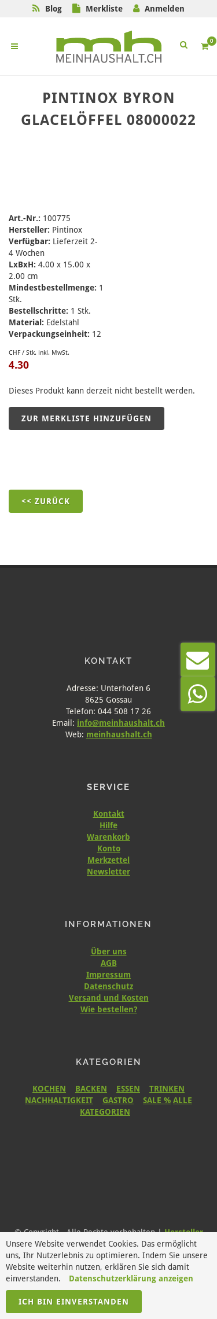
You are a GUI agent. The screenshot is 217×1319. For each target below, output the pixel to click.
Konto (108, 848)
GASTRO (118, 1100)
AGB (109, 963)
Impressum (108, 974)
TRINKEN (167, 1088)
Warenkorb (108, 837)
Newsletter (108, 871)
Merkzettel (108, 860)
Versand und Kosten (109, 997)
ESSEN (128, 1088)
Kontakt (108, 813)
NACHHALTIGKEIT (59, 1100)
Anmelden (165, 8)
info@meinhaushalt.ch (121, 723)
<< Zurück (45, 501)
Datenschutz (108, 986)
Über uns (109, 951)
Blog (53, 8)
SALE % (157, 1100)
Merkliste (104, 8)
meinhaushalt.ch (119, 734)
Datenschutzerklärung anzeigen (131, 1278)
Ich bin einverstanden (74, 1301)
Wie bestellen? (108, 1009)
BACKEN (91, 1088)
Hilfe (108, 825)
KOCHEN (49, 1088)
